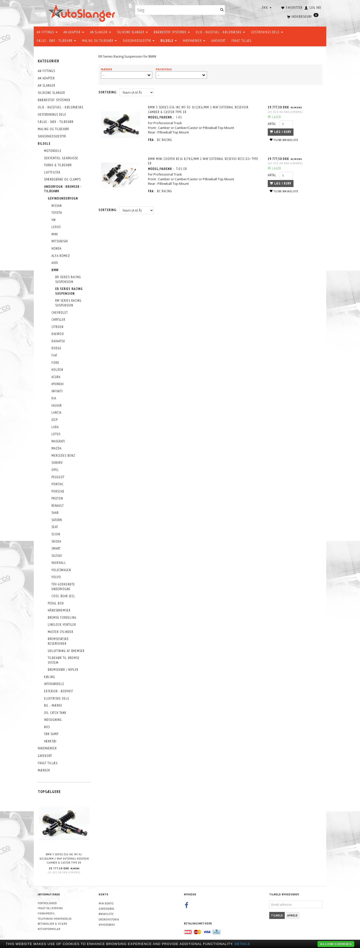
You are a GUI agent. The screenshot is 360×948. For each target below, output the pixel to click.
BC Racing (164, 140)
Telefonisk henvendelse (55, 918)
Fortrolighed (47, 903)
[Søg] (222, 10)
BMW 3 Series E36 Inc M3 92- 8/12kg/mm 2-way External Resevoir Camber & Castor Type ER (64, 858)
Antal (272, 124)
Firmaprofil (46, 913)
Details (242, 944)
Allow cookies (336, 944)
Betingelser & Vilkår (52, 923)
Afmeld (292, 915)
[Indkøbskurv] (302, 16)
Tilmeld (277, 915)
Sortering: (107, 92)
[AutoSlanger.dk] (82, 12)
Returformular (49, 929)
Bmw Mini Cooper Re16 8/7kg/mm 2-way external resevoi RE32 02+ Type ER (203, 161)
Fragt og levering (50, 908)
